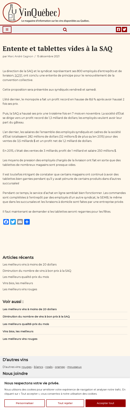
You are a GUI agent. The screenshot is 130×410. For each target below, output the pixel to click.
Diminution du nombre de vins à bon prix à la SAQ (37, 271)
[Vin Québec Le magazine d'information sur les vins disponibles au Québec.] (46, 12)
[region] (65, 394)
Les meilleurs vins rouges (20, 290)
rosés (48, 367)
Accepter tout (105, 403)
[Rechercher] (65, 29)
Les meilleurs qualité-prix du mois (26, 277)
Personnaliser (25, 403)
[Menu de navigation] (7, 29)
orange (60, 367)
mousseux (74, 367)
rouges (26, 367)
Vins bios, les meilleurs (18, 283)
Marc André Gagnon (20, 56)
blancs (38, 367)
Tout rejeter (65, 403)
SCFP (18, 75)
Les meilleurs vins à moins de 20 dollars (30, 265)
